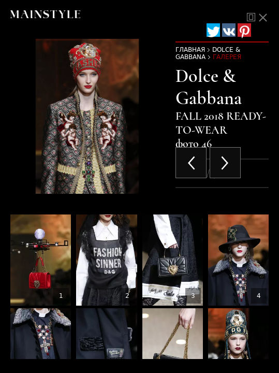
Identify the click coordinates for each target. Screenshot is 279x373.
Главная (190, 49)
